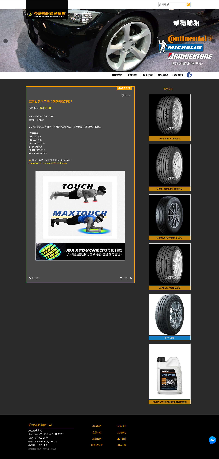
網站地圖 (121, 445)
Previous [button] (5, 41)
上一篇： (34, 278)
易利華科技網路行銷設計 (46, 449)
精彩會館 (32, 449)
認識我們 (117, 75)
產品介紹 (147, 75)
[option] (109, 40)
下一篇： (126, 278)
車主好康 (121, 439)
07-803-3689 (41, 438)
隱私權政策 (97, 445)
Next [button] (213, 41)
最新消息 (132, 75)
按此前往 (45, 108)
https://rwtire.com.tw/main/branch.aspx (48, 163)
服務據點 (163, 75)
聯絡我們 (178, 75)
